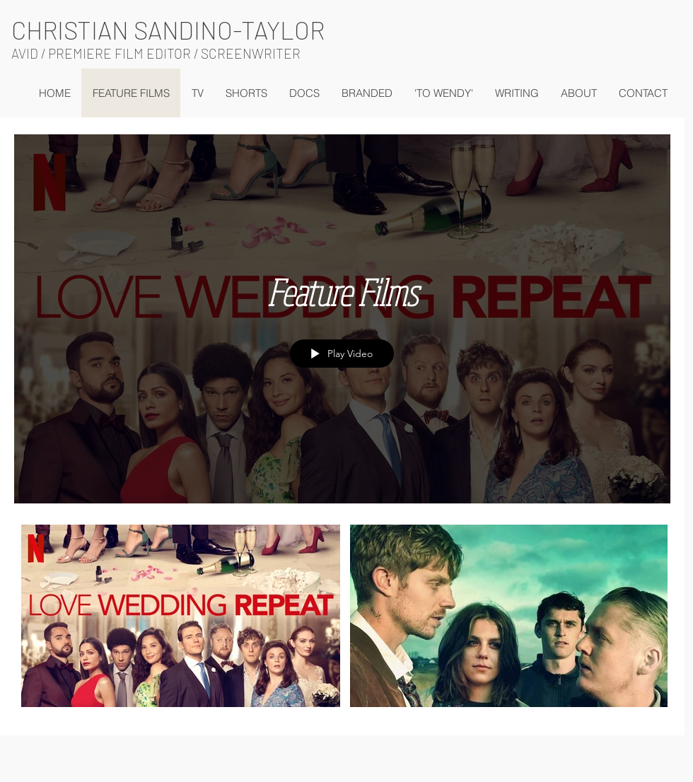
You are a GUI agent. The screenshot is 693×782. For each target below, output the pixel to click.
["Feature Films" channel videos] (342, 619)
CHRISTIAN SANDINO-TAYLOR (168, 30)
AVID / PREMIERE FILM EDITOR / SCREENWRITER (156, 53)
